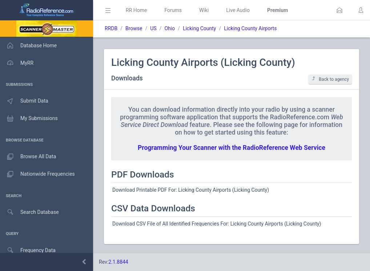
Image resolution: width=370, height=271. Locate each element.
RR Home (136, 10)
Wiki (204, 10)
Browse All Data (28, 157)
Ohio (169, 28)
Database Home (28, 45)
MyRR (16, 63)
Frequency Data (28, 250)
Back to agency (330, 79)
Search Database (29, 212)
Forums (173, 10)
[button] (339, 10)
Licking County (199, 28)
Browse (133, 28)
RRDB (111, 28)
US (153, 28)
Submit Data (24, 101)
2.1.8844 (118, 262)
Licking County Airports (250, 28)
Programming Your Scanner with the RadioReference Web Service (231, 147)
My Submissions (29, 118)
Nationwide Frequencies (37, 174)
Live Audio (238, 10)
